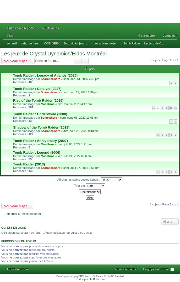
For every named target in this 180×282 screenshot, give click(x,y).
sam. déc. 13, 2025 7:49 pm (81, 78)
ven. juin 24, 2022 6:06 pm (75, 156)
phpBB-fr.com (97, 279)
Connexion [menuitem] (169, 35)
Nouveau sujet (15, 61)
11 (175, 108)
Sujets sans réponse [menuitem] (21, 28)
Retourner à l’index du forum (22, 213)
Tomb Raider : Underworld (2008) (40, 114)
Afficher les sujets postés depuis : (89, 179)
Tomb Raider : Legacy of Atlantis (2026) (45, 75)
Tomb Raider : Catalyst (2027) (37, 89)
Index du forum (17, 269)
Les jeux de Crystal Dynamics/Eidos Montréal (54, 53)
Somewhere (49, 117)
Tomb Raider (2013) (29, 164)
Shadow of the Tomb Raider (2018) (41, 127)
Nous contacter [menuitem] (126, 269)
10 (171, 108)
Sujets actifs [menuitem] (50, 28)
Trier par (89, 185)
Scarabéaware (50, 78)
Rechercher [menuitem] (175, 44)
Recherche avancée (85, 61)
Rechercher (77, 61)
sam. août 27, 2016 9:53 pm (81, 167)
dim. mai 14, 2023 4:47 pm (75, 104)
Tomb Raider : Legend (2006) (36, 152)
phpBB (78, 276)
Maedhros (47, 104)
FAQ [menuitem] (10, 35)
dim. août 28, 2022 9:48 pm (81, 131)
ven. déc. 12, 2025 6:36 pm (80, 92)
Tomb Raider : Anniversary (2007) (40, 141)
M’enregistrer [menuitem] (147, 35)
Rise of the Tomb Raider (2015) (38, 100)
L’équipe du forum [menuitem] (155, 269)
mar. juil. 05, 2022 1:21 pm (75, 144)
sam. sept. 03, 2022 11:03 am (79, 117)
